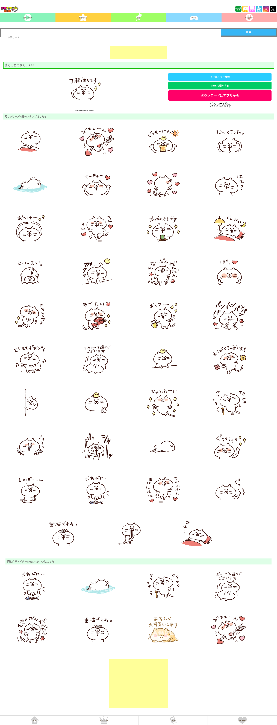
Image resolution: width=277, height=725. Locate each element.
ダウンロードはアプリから (220, 95)
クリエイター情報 (220, 76)
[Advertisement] (138, 50)
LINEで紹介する (220, 85)
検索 (248, 32)
